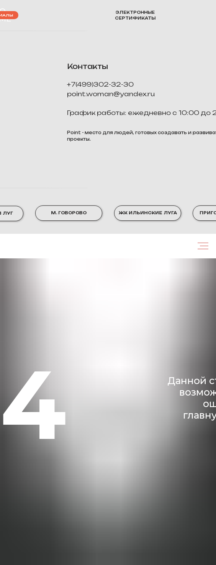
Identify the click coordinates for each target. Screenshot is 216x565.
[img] (179, 15)
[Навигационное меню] (203, 246)
